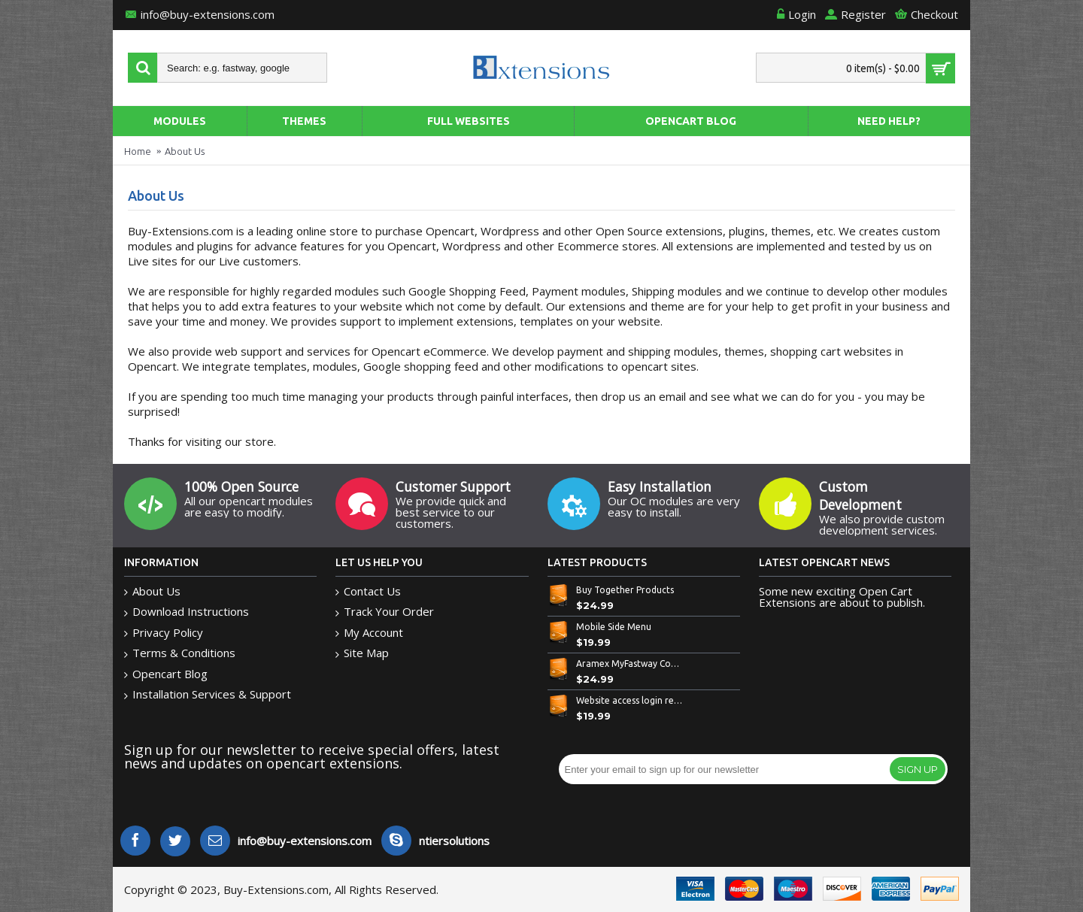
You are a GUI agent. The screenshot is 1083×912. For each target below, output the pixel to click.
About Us (185, 151)
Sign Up (917, 769)
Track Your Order (384, 612)
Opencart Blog (166, 674)
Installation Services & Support (207, 694)
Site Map (362, 653)
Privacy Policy (163, 633)
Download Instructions (186, 612)
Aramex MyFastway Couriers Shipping (629, 663)
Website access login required (629, 700)
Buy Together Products (625, 590)
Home (137, 151)
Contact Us (368, 591)
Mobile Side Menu (613, 627)
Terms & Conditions (179, 653)
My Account (369, 633)
